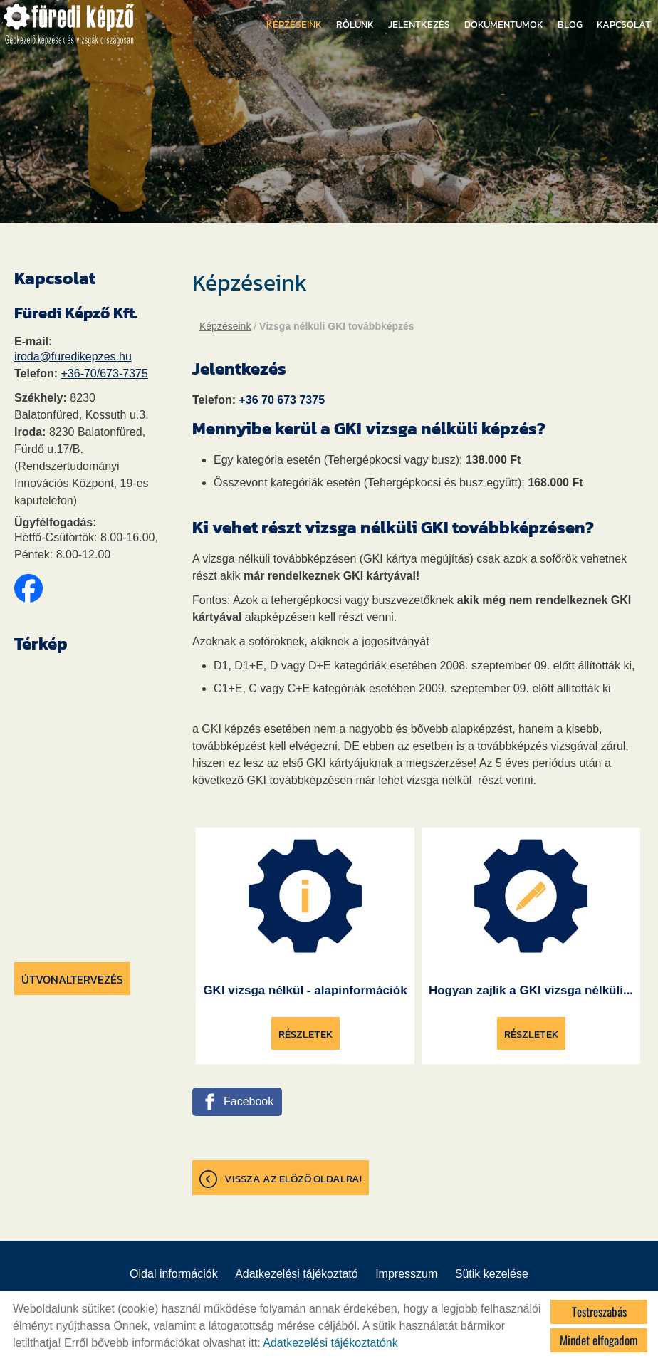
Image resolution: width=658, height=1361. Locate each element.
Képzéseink (294, 24)
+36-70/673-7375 (104, 373)
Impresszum (406, 1274)
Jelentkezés (419, 24)
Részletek (305, 1034)
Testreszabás (599, 1311)
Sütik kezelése (491, 1274)
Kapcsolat (624, 24)
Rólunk (355, 24)
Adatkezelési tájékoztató (296, 1274)
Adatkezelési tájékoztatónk (330, 1343)
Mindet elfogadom (599, 1340)
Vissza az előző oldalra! (293, 1178)
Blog (570, 24)
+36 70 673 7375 (282, 400)
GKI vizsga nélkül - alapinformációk (305, 990)
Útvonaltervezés (72, 979)
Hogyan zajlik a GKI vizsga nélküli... (531, 990)
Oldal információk (174, 1274)
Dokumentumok (503, 24)
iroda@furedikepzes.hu (73, 356)
